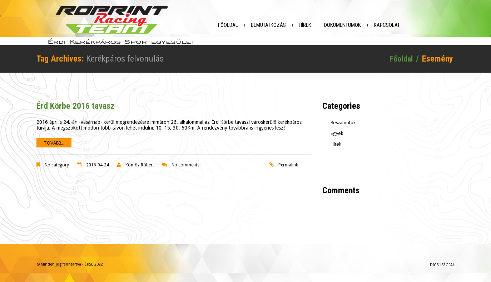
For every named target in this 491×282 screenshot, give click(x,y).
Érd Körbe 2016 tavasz (75, 104)
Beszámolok (343, 120)
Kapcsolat (393, 25)
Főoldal (234, 25)
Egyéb (337, 131)
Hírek (310, 25)
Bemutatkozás (274, 25)
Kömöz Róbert (139, 163)
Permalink (288, 163)
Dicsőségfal (442, 263)
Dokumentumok (348, 25)
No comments (185, 163)
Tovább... (54, 141)
